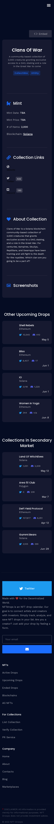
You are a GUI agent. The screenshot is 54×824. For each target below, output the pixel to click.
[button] (49, 5)
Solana (28, 134)
